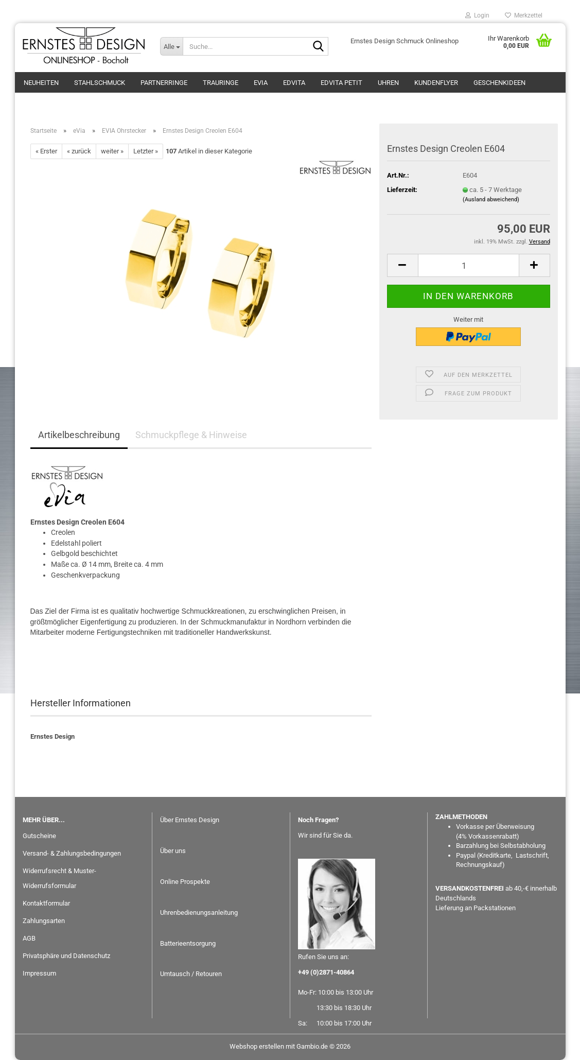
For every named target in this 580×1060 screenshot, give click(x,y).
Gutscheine (39, 836)
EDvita (294, 82)
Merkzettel (523, 15)
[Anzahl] (468, 265)
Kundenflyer (436, 82)
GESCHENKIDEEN (499, 82)
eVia (261, 82)
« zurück (79, 151)
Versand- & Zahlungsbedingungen (72, 853)
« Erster (46, 151)
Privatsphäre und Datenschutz (66, 956)
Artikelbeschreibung (79, 434)
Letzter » (145, 151)
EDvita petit (341, 82)
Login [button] (477, 15)
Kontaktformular (46, 903)
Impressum (39, 973)
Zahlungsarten (44, 921)
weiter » (112, 151)
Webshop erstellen (257, 1046)
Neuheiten (41, 82)
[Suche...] (171, 46)
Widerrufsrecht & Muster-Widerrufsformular (59, 878)
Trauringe (220, 82)
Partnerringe (163, 82)
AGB (29, 938)
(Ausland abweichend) (491, 199)
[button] (402, 265)
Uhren (388, 82)
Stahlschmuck (99, 82)
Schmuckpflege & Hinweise (191, 434)
